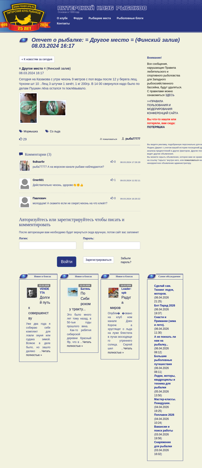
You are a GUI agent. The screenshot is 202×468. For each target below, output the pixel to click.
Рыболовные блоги (130, 18)
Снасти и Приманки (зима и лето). (165, 321)
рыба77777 (131, 138)
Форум (78, 18)
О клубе (62, 18)
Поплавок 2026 (164, 414)
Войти (66, 261)
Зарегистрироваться (98, 259)
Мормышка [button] (31, 131)
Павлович (39, 198)
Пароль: (88, 238)
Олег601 (38, 180)
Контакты (63, 23)
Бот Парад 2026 (164, 305)
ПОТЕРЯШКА (156, 127)
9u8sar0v (39, 161)
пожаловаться (108, 139)
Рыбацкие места (100, 18)
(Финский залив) (45, 68)
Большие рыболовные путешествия (163, 360)
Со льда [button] (55, 131)
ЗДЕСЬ (169, 95)
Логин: (23, 238)
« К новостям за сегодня (37, 59)
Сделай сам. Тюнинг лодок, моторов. (164, 289)
